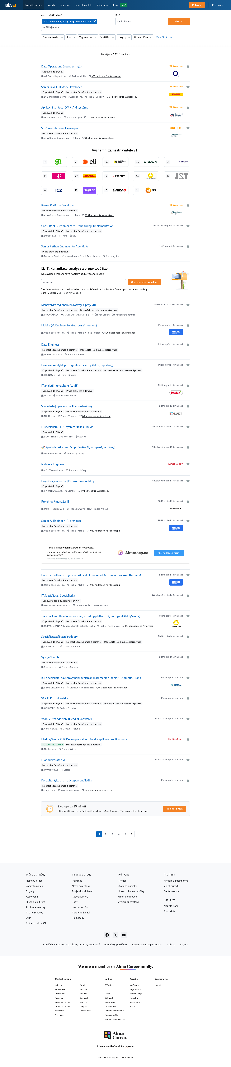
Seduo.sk (84, 998)
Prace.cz (59, 998)
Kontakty (169, 899)
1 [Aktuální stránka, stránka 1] (100, 835)
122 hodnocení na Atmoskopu (139, 626)
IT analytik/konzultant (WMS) (59, 386)
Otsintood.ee (111, 1006)
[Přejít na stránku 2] (132, 834)
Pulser (132, 1006)
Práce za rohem (62, 1006)
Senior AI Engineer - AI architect (61, 521)
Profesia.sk (60, 989)
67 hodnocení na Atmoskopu (123, 97)
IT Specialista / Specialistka (58, 596)
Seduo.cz (84, 993)
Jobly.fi (158, 985)
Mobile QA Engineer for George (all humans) (69, 325)
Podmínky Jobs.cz (72, 293)
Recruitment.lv (111, 1015)
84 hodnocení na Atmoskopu (96, 416)
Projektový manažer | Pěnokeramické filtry (67, 481)
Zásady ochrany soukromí (85, 944)
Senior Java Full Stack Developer (61, 87)
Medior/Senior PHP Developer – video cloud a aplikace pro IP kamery (84, 739)
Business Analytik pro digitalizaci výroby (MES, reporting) (77, 365)
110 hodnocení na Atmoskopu (95, 491)
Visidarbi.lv (110, 1002)
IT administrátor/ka (53, 760)
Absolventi (32, 896)
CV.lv (107, 989)
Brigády (51, 5)
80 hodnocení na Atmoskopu (113, 687)
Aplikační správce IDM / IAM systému (64, 107)
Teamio (83, 989)
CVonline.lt (110, 985)
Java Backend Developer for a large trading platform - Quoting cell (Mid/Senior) (90, 616)
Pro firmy (217, 5)
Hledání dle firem (35, 901)
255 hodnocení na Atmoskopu (99, 138)
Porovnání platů (81, 912)
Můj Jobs (123, 874)
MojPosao (134, 985)
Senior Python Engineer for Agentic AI (65, 246)
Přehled (122, 880)
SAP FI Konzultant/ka (54, 698)
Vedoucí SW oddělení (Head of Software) (66, 719)
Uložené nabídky (127, 886)
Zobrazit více (54, 293)
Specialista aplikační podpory (59, 637)
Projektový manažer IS (55, 501)
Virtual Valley (136, 1002)
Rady (74, 901)
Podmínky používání (115, 944)
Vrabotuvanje (136, 993)
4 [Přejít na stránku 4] (118, 834)
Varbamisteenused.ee (115, 1019)
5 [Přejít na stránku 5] (125, 834)
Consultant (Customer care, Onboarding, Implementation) (77, 226)
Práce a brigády (35, 874)
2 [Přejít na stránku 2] (106, 834)
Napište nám (171, 905)
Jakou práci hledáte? (51, 15)
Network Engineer (52, 464)
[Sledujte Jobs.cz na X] (115, 935)
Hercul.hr (134, 998)
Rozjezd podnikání (82, 891)
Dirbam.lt (109, 998)
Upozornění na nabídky (131, 891)
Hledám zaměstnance (176, 880)
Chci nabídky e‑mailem (144, 282)
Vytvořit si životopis (112, 5)
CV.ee (107, 993)
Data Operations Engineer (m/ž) (61, 66)
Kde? (118, 15)
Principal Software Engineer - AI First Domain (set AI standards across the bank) (91, 575)
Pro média (169, 911)
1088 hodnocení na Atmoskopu (120, 332)
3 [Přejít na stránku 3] (112, 834)
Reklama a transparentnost (147, 944)
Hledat (179, 21)
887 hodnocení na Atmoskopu (106, 76)
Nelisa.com (60, 1015)
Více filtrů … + (164, 37)
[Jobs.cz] (10, 5)
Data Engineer (50, 345)
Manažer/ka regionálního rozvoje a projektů (68, 305)
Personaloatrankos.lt (114, 1010)
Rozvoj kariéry (80, 896)
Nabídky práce (33, 5)
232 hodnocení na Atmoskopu (101, 117)
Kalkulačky (78, 917)
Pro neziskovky (34, 912)
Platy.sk (83, 1006)
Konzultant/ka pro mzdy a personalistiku (66, 780)
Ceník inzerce (171, 891)
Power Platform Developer (58, 205)
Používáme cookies (54, 944)
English (184, 944)
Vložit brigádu (171, 886)
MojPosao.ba (135, 989)
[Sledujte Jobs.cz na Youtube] (124, 935)
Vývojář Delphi (50, 657)
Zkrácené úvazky (35, 907)
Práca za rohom (62, 1002)
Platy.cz (83, 1002)
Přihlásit (197, 5)
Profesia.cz (60, 993)
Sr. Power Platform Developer (59, 128)
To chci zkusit (174, 808)
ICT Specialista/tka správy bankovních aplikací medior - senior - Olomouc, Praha (91, 678)
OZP (28, 917)
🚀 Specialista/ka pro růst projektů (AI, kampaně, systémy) (78, 447)
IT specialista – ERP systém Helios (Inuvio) (67, 427)
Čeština (171, 944)
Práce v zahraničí (36, 923)
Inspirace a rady (81, 874)
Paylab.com (85, 1010)
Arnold (83, 985)
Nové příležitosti (81, 886)
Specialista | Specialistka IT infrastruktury (67, 406)
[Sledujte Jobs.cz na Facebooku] (107, 935)
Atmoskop (59, 1010)
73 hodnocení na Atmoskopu (99, 790)
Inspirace (65, 5)
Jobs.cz (58, 985)
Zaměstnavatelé (83, 5)
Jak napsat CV (80, 907)
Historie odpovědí (127, 896)
